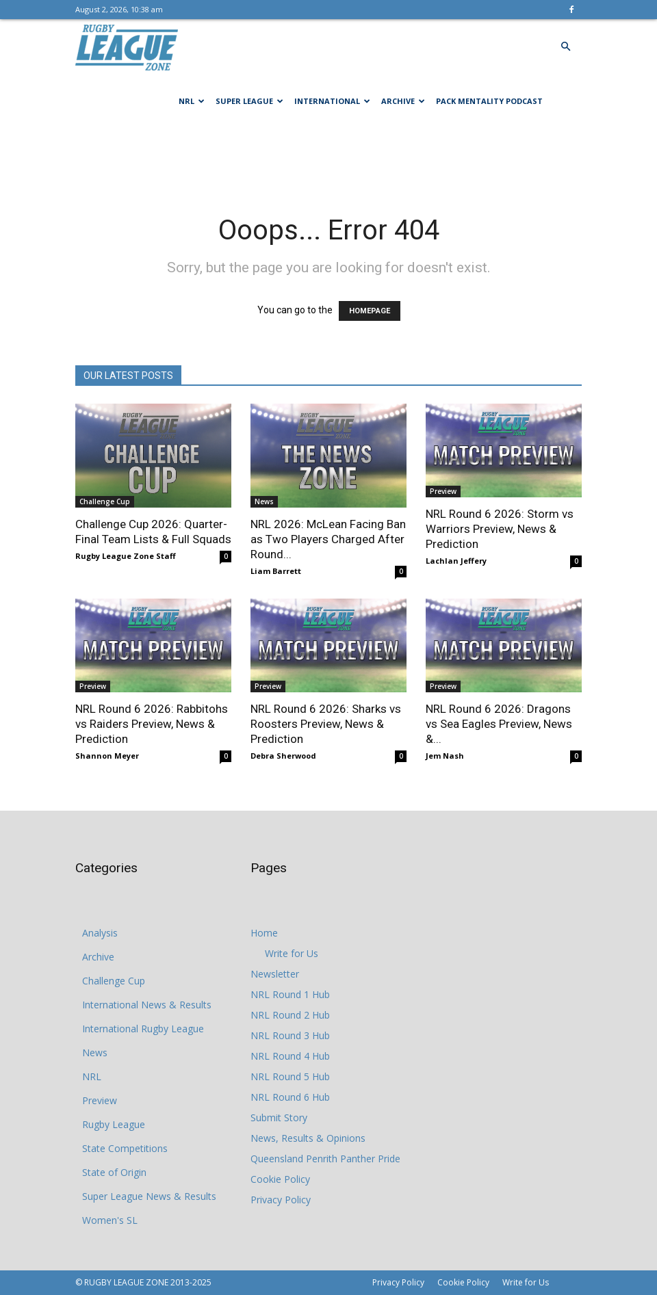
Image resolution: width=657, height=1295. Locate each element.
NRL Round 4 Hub (290, 1055)
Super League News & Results (149, 1196)
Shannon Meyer (107, 755)
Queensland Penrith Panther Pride (325, 1158)
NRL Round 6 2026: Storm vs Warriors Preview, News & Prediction (500, 529)
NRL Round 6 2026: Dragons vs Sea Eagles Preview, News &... (499, 724)
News (264, 501)
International (332, 101)
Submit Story (278, 1117)
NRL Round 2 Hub (290, 1014)
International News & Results (146, 1004)
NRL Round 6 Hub (290, 1096)
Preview (443, 491)
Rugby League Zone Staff (125, 556)
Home (264, 932)
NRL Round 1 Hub (290, 994)
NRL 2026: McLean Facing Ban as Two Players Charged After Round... (328, 539)
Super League (249, 101)
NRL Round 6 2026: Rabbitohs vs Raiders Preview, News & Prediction (151, 724)
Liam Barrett (275, 571)
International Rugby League (143, 1028)
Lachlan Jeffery (456, 560)
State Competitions (125, 1148)
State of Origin (114, 1172)
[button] (565, 46)
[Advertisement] (328, 158)
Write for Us (291, 953)
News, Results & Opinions (307, 1138)
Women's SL (110, 1220)
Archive (403, 101)
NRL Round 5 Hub (290, 1076)
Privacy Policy (280, 1199)
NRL (192, 101)
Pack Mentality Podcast (489, 101)
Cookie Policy (280, 1179)
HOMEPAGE (369, 310)
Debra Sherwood (283, 755)
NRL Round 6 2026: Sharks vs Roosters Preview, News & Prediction (325, 724)
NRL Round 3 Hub (290, 1035)
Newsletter (274, 973)
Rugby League (113, 1124)
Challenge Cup (104, 501)
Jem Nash (445, 755)
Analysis (100, 932)
